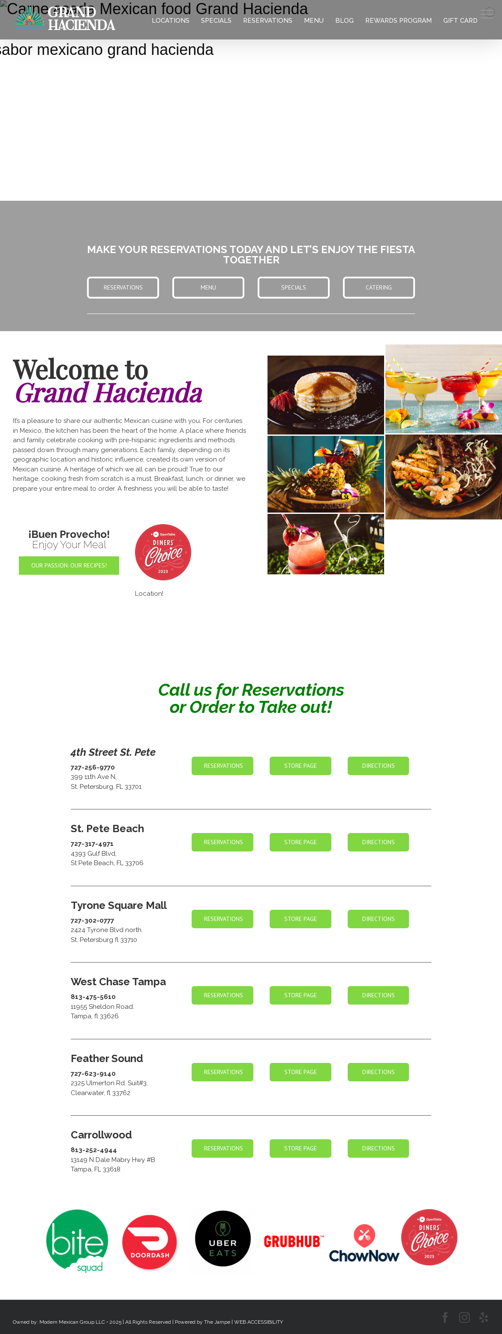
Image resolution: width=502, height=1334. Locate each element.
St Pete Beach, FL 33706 (107, 863)
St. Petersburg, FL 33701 (106, 787)
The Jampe (217, 1322)
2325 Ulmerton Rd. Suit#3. (109, 1083)
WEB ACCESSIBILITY (258, 1322)
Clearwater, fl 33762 (100, 1093)
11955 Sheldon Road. (102, 1007)
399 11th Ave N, (94, 777)
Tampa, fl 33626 (95, 1016)
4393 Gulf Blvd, (94, 853)
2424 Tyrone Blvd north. (107, 930)
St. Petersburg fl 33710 (104, 940)
